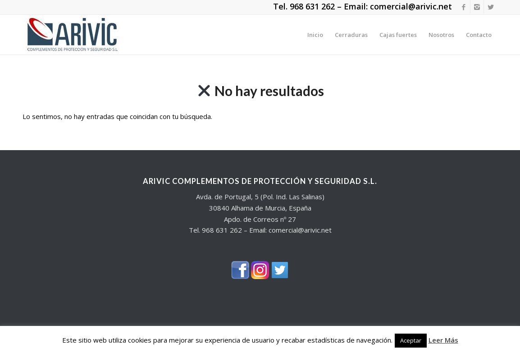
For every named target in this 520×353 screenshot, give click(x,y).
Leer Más (443, 339)
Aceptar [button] (410, 340)
